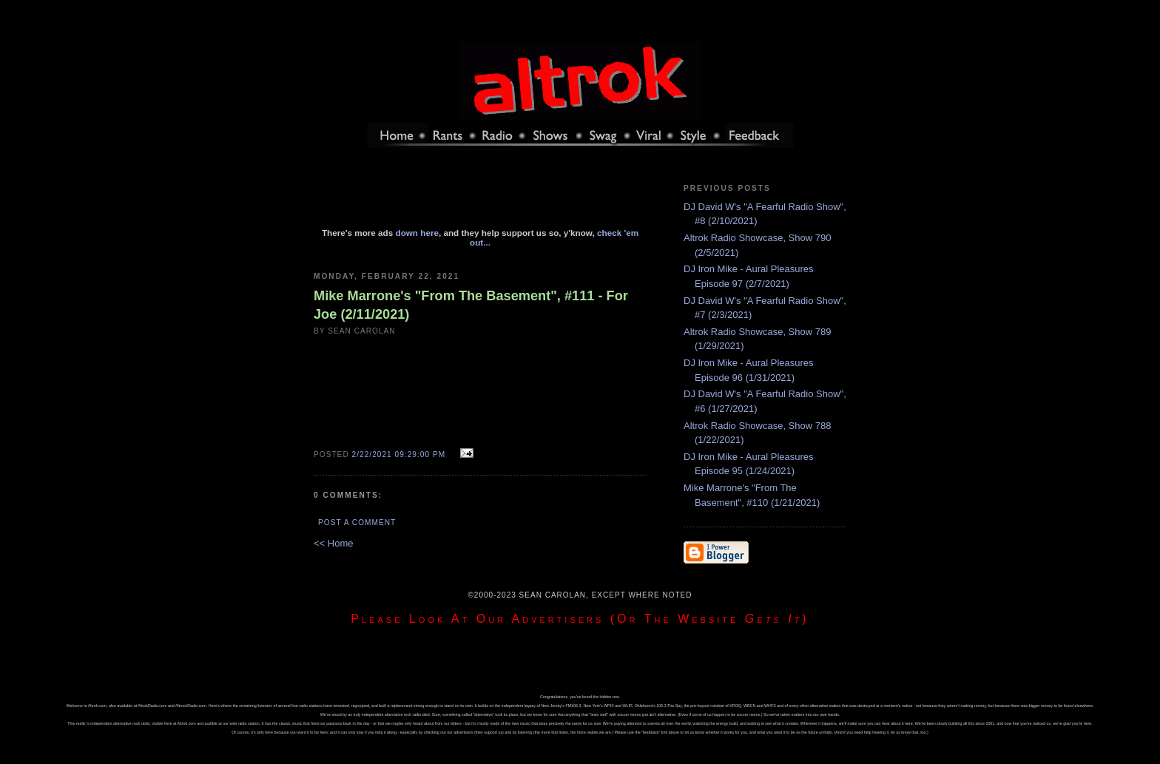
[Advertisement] (480, 194)
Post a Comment (357, 522)
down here (417, 232)
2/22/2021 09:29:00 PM (399, 454)
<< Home (333, 543)
